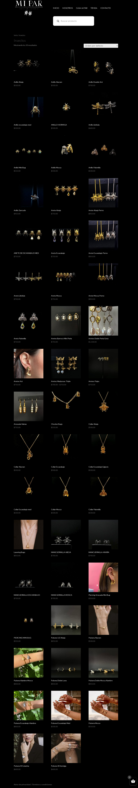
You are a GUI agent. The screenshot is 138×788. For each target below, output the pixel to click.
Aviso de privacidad (22, 784)
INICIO (56, 8)
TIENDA (94, 8)
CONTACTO (105, 8)
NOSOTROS (67, 8)
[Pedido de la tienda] (101, 46)
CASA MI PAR (81, 8)
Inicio (16, 35)
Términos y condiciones (42, 784)
